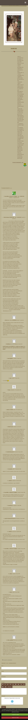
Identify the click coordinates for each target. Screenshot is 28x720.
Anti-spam (3, 696)
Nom (2, 665)
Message (2, 682)
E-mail (2, 671)
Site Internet (3, 676)
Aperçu (9, 686)
